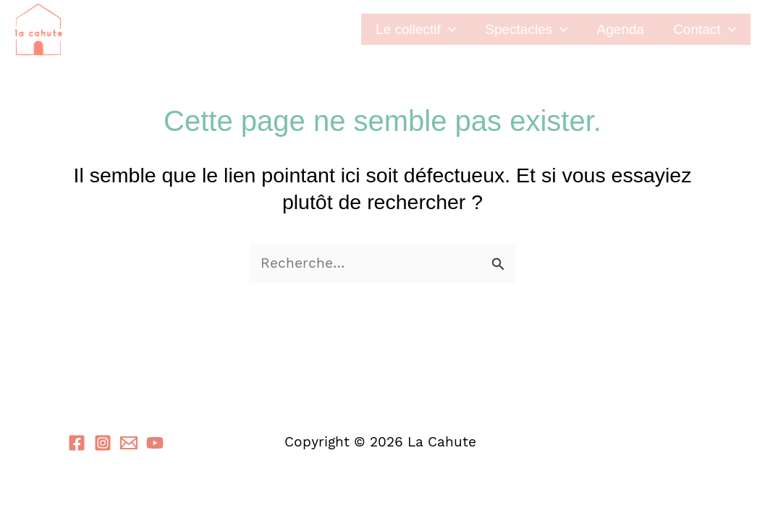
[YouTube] (155, 443)
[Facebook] (76, 443)
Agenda (621, 29)
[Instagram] (102, 443)
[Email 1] (129, 443)
